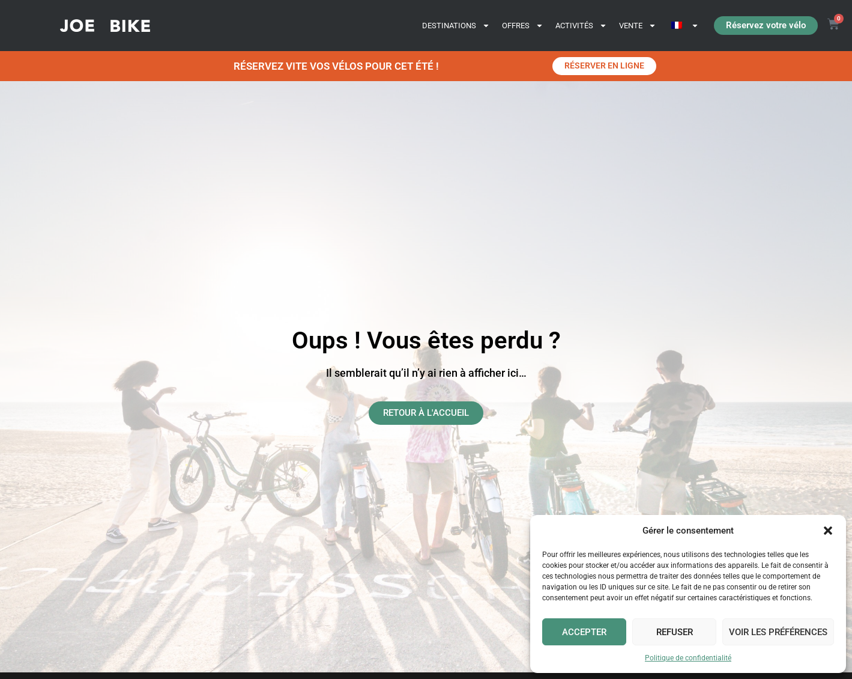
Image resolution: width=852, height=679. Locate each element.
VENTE (637, 25)
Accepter (584, 632)
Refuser (674, 632)
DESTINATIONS (456, 25)
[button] (828, 531)
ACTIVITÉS (581, 25)
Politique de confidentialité (688, 658)
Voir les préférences (778, 632)
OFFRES (522, 25)
